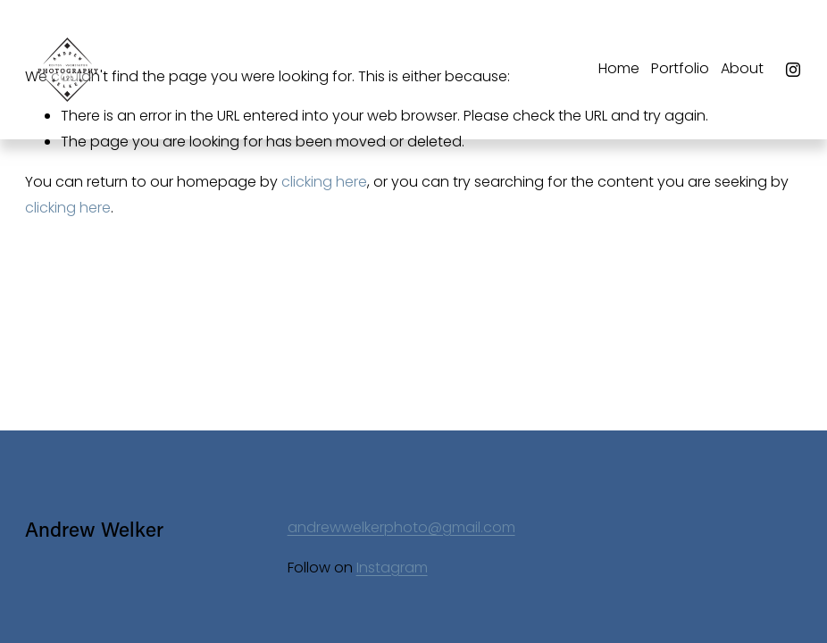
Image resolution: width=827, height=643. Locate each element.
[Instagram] (793, 70)
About (742, 68)
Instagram (392, 567)
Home (618, 68)
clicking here (324, 181)
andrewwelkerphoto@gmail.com (401, 527)
